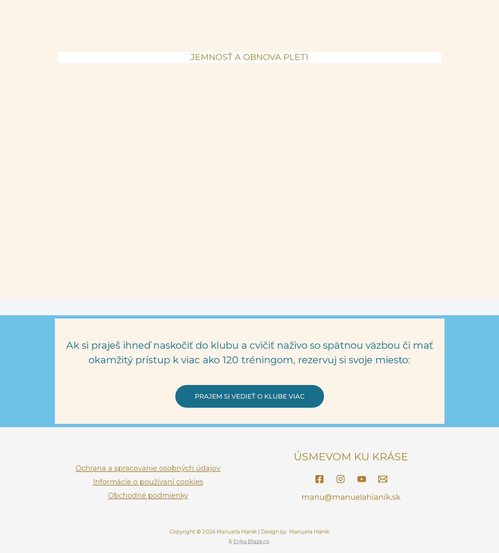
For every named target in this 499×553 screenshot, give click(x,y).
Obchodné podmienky (148, 494)
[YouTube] (361, 479)
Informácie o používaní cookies (148, 481)
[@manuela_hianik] (340, 479)
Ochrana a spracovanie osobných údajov (148, 468)
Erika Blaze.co (251, 541)
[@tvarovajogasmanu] (319, 479)
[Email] (383, 479)
